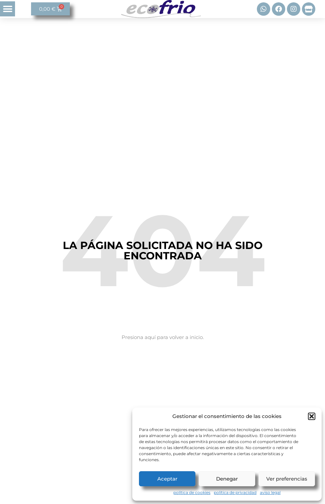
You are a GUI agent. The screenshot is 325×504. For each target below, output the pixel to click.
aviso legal (270, 492)
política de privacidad (235, 492)
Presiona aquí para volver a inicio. (163, 337)
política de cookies (191, 492)
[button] (311, 416)
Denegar (227, 479)
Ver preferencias (286, 479)
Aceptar (167, 479)
